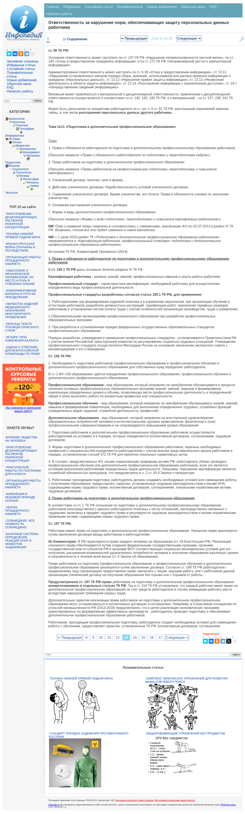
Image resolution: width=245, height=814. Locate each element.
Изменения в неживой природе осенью (20, 497)
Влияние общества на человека (21, 439)
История (14, 139)
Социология (20, 169)
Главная (52, 7)
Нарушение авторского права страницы (134, 800)
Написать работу (20, 91)
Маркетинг (23, 145)
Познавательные (130, 7)
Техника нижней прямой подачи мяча (81, 678)
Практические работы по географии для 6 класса (23, 471)
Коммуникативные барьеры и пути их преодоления (21, 294)
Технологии (23, 172)
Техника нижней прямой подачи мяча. (23, 235)
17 (160, 637)
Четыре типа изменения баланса (21, 338)
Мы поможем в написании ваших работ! (23, 409)
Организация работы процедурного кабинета (23, 261)
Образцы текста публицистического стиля (22, 327)
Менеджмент (31, 152)
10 (101, 637)
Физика (24, 175)
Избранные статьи (21, 65)
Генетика (22, 125)
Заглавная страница (22, 61)
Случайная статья (21, 69)
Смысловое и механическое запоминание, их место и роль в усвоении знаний (19, 277)
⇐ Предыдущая (134, 38)
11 (109, 637)
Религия (14, 165)
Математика (27, 149)
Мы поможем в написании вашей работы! (175, 800)
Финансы (33, 182)
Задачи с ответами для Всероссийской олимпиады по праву (22, 350)
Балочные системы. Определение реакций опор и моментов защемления (22, 540)
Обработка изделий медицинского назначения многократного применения (21, 310)
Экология (11, 192)
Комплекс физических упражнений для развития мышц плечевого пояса (186, 680)
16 (152, 637)
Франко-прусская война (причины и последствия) (20, 247)
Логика (16, 142)
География (26, 128)
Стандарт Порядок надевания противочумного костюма (88, 735)
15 (143, 637)
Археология (17, 118)
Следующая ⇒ (189, 38)
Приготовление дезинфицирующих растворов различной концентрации (21, 220)
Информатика (14, 135)
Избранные (72, 7)
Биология (18, 122)
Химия (34, 185)
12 (118, 637)
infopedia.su (54, 805)
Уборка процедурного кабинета (17, 511)
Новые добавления (22, 80)
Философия (31, 179)
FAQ (10, 87)
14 (135, 637)
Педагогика (12, 162)
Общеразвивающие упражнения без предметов (185, 733)
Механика (33, 155)
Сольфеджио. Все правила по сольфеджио (20, 524)
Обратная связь (19, 84)
